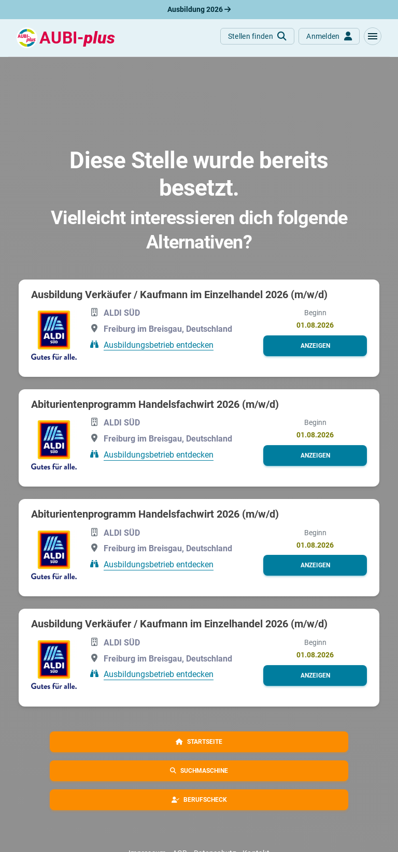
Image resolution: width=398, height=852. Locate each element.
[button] (372, 36)
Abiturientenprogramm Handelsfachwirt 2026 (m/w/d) (155, 404)
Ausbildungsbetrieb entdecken (159, 344)
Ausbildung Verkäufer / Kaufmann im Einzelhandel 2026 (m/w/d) (179, 294)
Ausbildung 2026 (199, 9)
